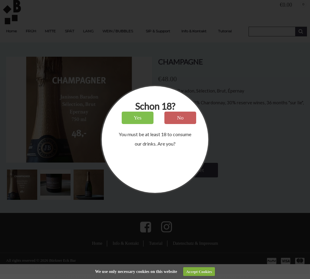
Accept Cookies (199, 271)
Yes (138, 118)
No (180, 118)
